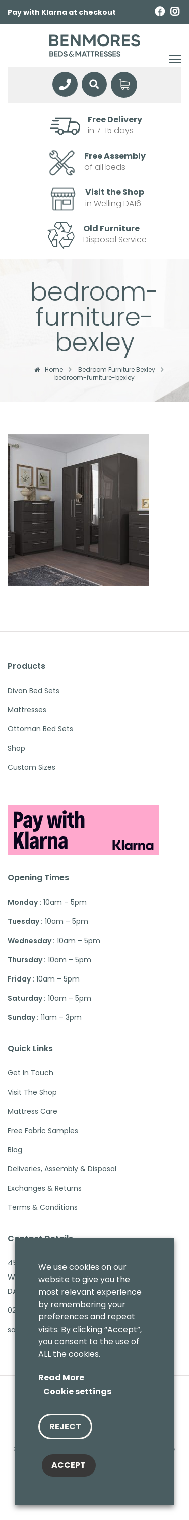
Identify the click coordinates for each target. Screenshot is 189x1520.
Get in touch (30, 1073)
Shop (16, 748)
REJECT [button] (65, 1426)
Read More (61, 1377)
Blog (15, 1150)
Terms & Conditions (43, 1207)
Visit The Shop (32, 1092)
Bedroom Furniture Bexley (116, 370)
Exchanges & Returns (45, 1188)
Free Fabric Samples (43, 1130)
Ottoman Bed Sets (40, 729)
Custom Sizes (31, 767)
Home (48, 370)
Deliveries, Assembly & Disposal (62, 1169)
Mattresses (27, 710)
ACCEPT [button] (68, 1465)
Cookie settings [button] (77, 1391)
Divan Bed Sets (33, 690)
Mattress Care (32, 1111)
